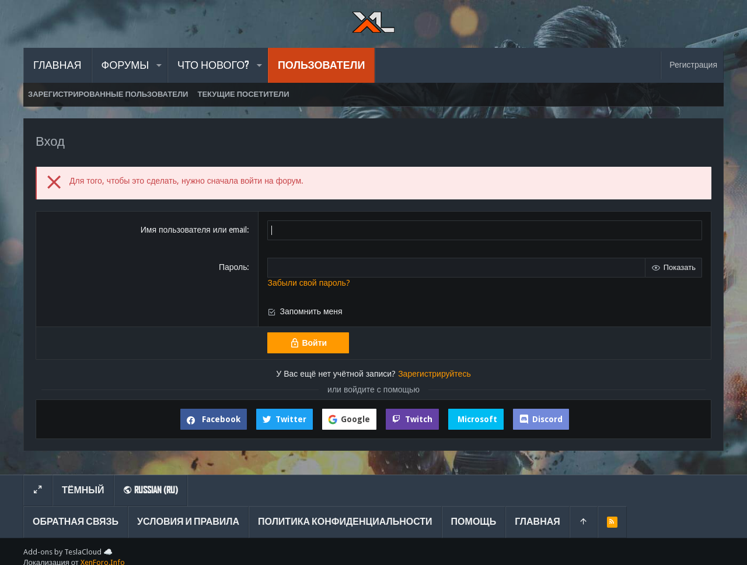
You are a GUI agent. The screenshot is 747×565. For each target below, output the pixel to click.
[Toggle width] (38, 490)
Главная (537, 521)
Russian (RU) (150, 490)
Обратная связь (75, 521)
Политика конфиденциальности (345, 521)
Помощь (474, 521)
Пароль (233, 267)
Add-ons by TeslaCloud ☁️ (68, 552)
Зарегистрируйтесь (434, 373)
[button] (158, 65)
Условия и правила (188, 521)
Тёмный (83, 490)
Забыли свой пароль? (308, 282)
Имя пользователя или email (194, 229)
